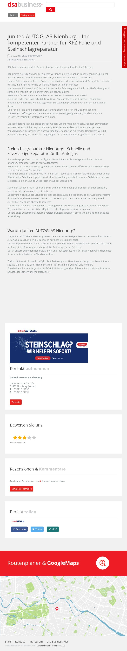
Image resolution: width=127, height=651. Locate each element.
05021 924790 (21, 389)
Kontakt (20, 641)
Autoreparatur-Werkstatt (20, 59)
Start (8, 641)
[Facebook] (19, 529)
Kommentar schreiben (22, 489)
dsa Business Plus (58, 641)
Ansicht (14, 14)
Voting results (27, 15)
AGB (63, 645)
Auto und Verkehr (31, 55)
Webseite (16, 402)
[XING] (53, 529)
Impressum (124, 60)
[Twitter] (37, 529)
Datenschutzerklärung (124, 40)
